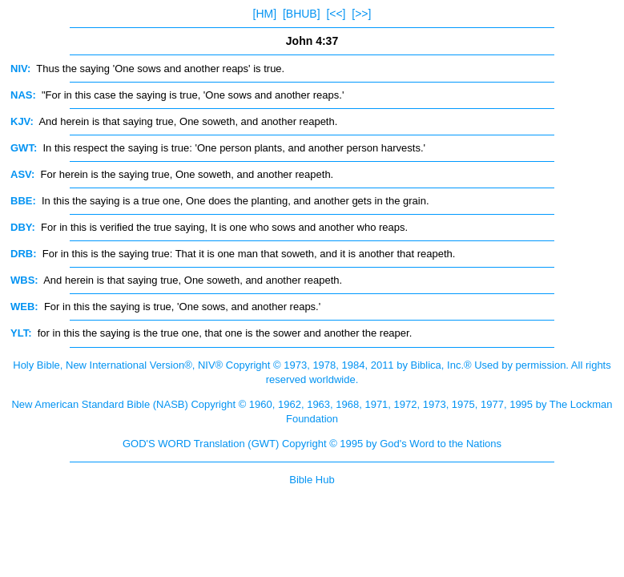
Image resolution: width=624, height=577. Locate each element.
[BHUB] (301, 13)
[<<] (335, 13)
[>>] (361, 13)
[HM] (265, 13)
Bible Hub (311, 480)
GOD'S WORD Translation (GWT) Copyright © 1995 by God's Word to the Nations (312, 444)
